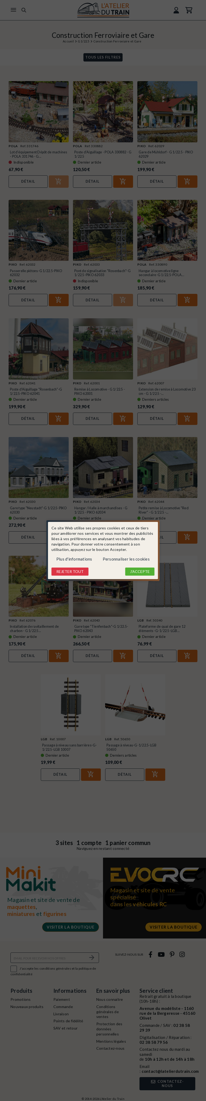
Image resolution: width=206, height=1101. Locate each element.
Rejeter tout (70, 571)
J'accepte (140, 571)
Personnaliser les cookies (126, 559)
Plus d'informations (74, 559)
